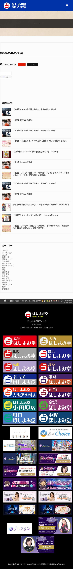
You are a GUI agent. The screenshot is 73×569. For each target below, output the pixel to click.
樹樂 (3, 268)
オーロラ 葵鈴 (7, 253)
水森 (3, 270)
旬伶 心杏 (5, 261)
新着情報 (5, 289)
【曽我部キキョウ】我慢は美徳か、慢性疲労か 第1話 (34, 183)
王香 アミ (5, 274)
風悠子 (4, 282)
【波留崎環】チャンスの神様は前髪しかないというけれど (35, 152)
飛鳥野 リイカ (7, 285)
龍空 (3, 287)
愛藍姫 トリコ (7, 259)
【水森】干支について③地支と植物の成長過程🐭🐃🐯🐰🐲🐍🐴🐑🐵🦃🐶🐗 (34, 301)
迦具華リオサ (7, 280)
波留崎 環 (5, 272)
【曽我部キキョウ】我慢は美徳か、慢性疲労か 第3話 (34, 109)
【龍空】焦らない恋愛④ (22, 162)
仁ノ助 (4, 255)
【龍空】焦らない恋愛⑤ (22, 120)
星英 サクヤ (6, 263)
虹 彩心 (5, 276)
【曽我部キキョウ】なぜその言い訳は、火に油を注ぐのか (35, 215)
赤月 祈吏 (5, 278)
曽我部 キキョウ (8, 266)
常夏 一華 (5, 257)
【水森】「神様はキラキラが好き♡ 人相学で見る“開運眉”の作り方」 (40, 141)
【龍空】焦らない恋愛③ (22, 194)
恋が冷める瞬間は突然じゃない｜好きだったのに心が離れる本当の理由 (41, 205)
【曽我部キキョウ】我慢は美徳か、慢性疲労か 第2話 (34, 131)
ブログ (4, 251)
